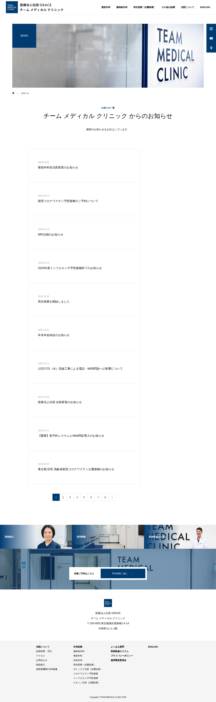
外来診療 (77, 646)
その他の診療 (168, 7)
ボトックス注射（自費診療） (87, 669)
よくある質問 (117, 646)
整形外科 (105, 7)
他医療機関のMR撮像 (46, 669)
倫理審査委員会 (118, 660)
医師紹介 (40, 664)
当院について (187, 7)
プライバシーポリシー (122, 655)
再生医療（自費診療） (144, 7)
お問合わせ (41, 660)
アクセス (40, 655)
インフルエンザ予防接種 (85, 678)
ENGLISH (205, 7)
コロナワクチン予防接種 (85, 673)
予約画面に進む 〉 (123, 573)
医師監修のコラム (120, 651)
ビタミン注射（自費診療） (86, 682)
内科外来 (77, 660)
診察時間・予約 (44, 651)
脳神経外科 (121, 7)
